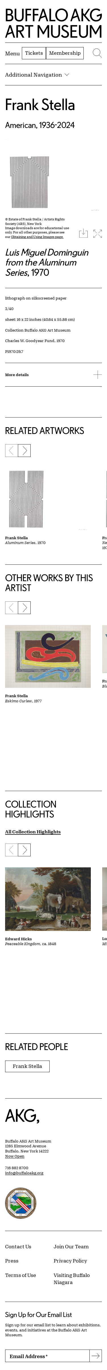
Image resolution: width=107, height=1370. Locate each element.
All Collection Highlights (33, 831)
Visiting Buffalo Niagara (72, 1278)
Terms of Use (20, 1275)
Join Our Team (71, 1246)
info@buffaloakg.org (24, 1173)
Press (11, 1260)
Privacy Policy (70, 1260)
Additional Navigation (37, 74)
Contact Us (18, 1246)
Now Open (14, 1156)
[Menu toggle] (12, 53)
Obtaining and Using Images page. (37, 237)
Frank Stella (40, 104)
